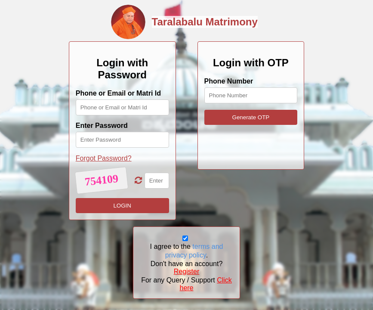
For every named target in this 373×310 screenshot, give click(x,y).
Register (187, 271)
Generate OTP (251, 117)
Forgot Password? (104, 158)
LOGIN (122, 205)
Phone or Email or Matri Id (118, 93)
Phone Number (228, 81)
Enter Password (102, 125)
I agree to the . (186, 250)
